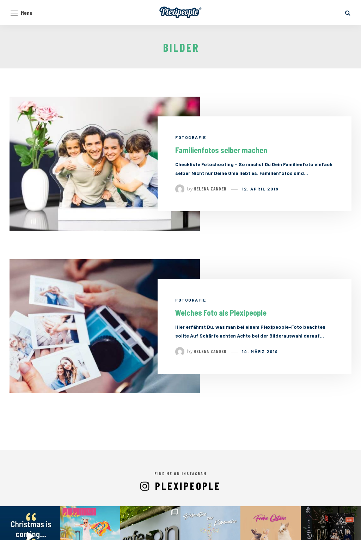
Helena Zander (210, 189)
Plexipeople (188, 485)
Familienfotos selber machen (221, 149)
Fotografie (190, 137)
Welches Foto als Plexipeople (221, 312)
